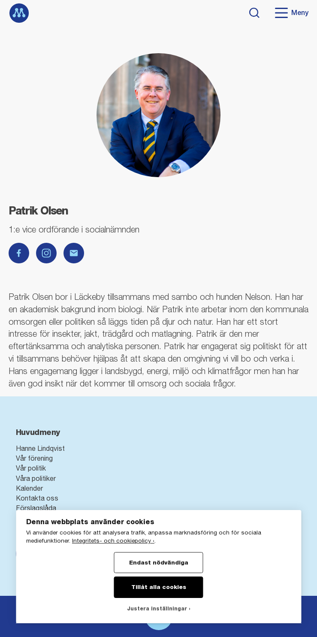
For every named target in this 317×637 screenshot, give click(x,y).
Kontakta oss (37, 498)
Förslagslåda (36, 508)
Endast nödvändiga (158, 562)
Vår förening (34, 458)
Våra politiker (36, 478)
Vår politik (31, 468)
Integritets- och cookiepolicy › (113, 540)
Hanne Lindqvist (40, 448)
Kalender (29, 488)
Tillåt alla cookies (158, 586)
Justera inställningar (157, 609)
